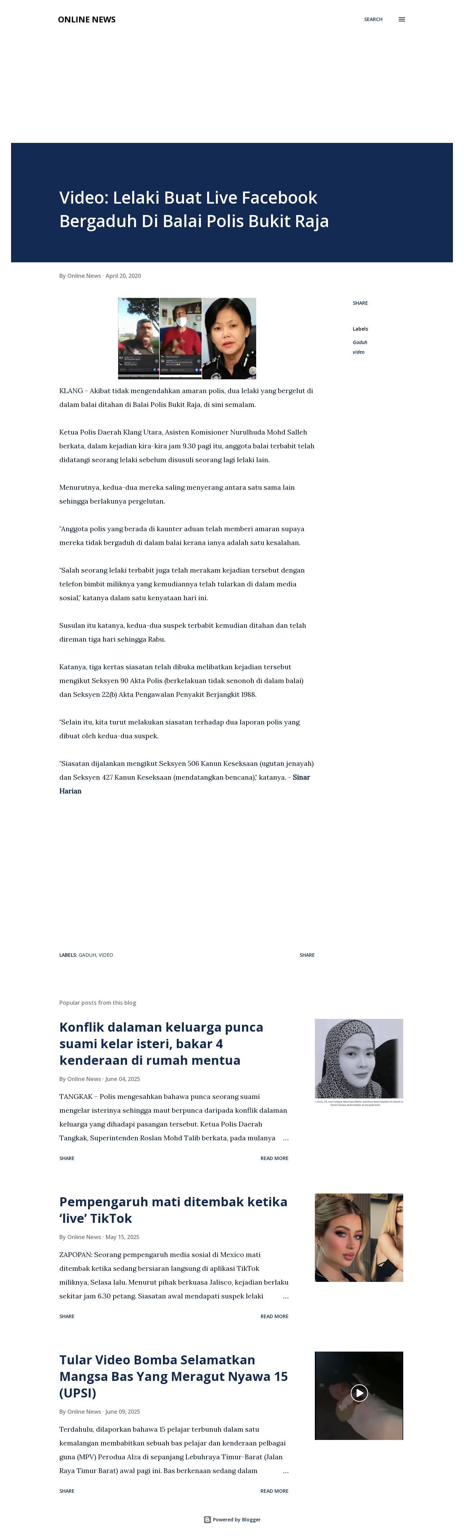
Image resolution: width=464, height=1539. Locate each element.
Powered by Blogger (232, 1519)
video (359, 352)
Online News (87, 19)
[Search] (373, 19)
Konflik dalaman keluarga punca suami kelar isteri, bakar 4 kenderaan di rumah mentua (161, 1044)
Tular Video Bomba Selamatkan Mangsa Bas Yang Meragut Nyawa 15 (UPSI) (173, 1376)
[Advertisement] (232, 91)
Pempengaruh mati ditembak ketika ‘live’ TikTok (173, 1210)
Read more (275, 1158)
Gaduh (360, 342)
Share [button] (360, 303)
